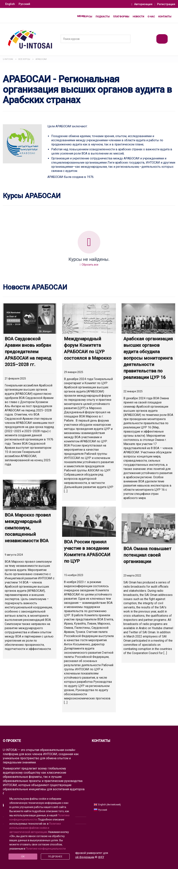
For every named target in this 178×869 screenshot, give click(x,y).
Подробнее (55, 856)
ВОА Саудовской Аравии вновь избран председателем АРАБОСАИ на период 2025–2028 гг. (28, 351)
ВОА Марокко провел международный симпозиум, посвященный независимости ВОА (28, 527)
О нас (151, 16)
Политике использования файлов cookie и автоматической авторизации (35, 827)
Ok (22, 856)
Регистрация (166, 4)
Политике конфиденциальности (46, 848)
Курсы (88, 16)
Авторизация (141, 4)
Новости (138, 16)
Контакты (164, 16)
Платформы (121, 16)
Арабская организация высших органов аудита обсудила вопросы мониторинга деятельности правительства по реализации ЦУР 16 (148, 358)
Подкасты (103, 16)
